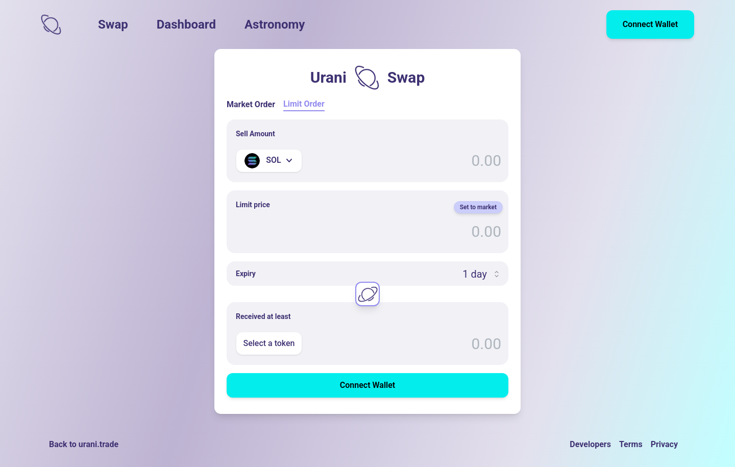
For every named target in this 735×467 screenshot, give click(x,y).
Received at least (263, 316)
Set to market (478, 207)
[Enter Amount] (367, 160)
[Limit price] (367, 231)
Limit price (253, 205)
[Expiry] (367, 274)
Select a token (269, 343)
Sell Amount (255, 134)
